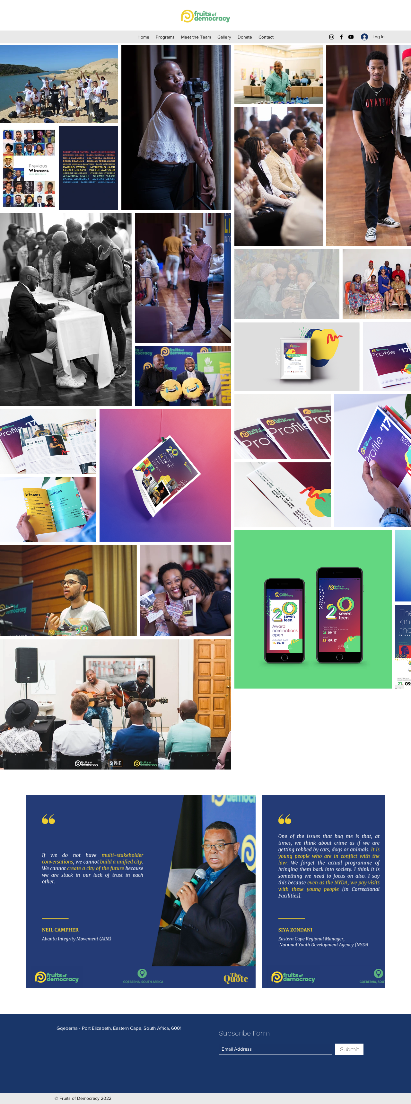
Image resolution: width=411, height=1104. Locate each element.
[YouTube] (351, 37)
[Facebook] (341, 37)
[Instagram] (331, 37)
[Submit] (349, 1049)
